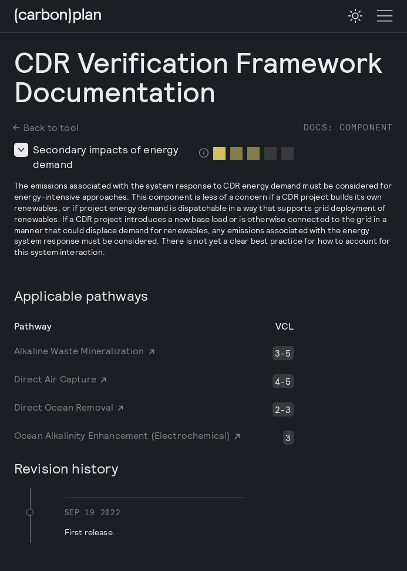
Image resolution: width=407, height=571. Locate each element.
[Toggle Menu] (384, 16)
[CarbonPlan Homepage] (58, 16)
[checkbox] (355, 15)
